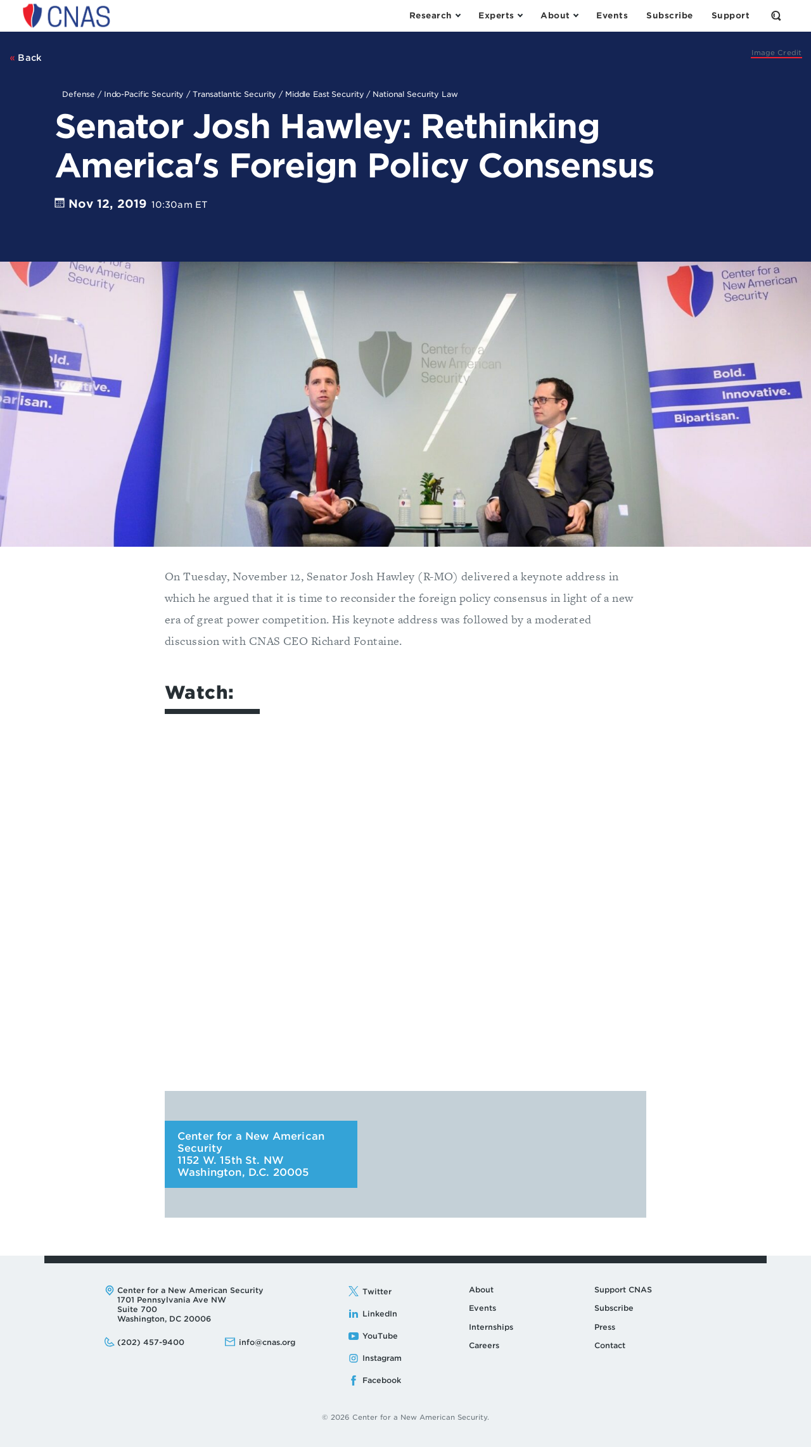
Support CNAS (623, 1289)
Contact (609, 1345)
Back (26, 58)
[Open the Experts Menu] (500, 16)
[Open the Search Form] (776, 16)
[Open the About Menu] (559, 16)
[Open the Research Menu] (434, 16)
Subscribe (614, 1308)
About (481, 1289)
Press (604, 1327)
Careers (484, 1345)
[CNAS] (776, 52)
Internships (491, 1327)
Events (482, 1308)
